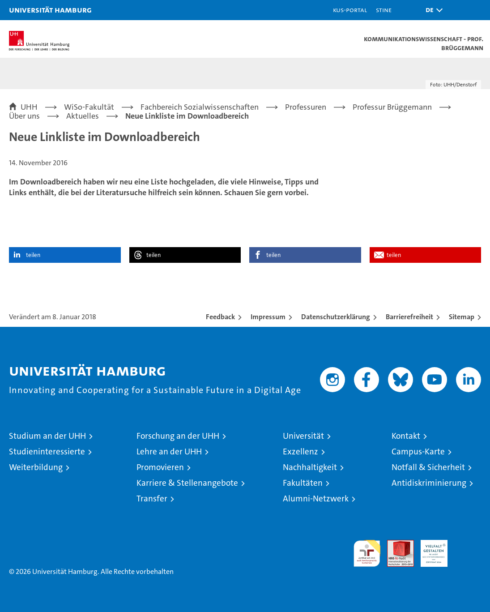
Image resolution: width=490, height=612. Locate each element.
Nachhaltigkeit (310, 467)
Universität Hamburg (50, 9)
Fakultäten (303, 482)
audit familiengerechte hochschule (367, 553)
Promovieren (160, 467)
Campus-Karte (418, 451)
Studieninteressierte (47, 451)
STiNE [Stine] (384, 9)
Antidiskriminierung (429, 482)
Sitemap (461, 316)
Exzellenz (300, 451)
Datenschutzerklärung (335, 316)
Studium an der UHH (47, 435)
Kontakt (406, 435)
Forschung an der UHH (177, 435)
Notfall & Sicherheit (428, 467)
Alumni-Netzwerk (316, 498)
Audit (395, 544)
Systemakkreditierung (467, 544)
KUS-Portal (350, 9)
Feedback (220, 316)
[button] (432, 10)
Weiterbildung (36, 467)
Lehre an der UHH (169, 451)
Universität (303, 435)
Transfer (151, 498)
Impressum (268, 316)
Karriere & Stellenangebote (187, 482)
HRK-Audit (429, 549)
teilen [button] (33, 255)
